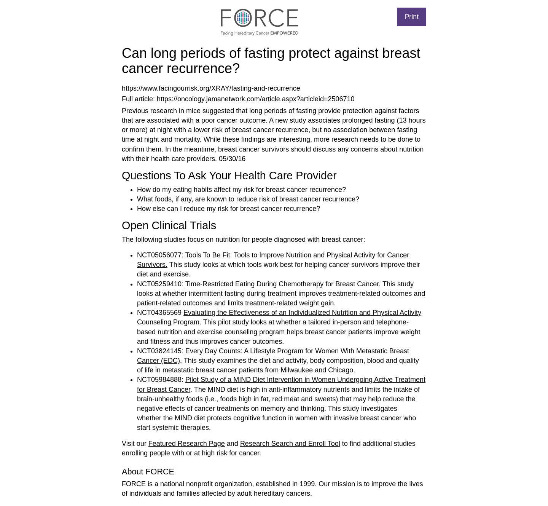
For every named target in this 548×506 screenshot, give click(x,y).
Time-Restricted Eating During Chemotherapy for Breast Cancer (282, 284)
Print (412, 17)
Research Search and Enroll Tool (290, 443)
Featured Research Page (186, 443)
